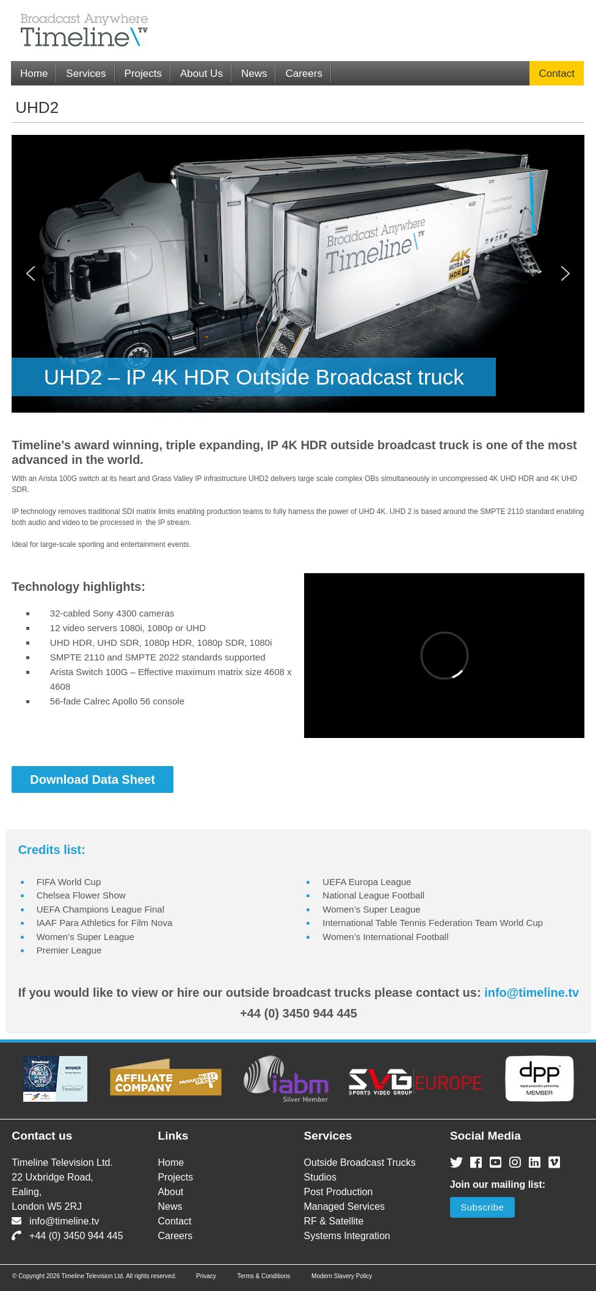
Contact (557, 73)
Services (86, 73)
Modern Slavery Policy (341, 1276)
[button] (30, 273)
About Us (201, 73)
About (170, 1192)
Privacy (206, 1276)
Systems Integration (347, 1236)
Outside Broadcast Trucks (360, 1162)
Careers (303, 73)
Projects (143, 73)
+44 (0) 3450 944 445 (67, 1236)
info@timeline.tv (531, 992)
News (254, 73)
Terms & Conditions (264, 1276)
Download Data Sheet (92, 779)
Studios (320, 1177)
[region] (298, 274)
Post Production (338, 1192)
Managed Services (344, 1206)
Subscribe (482, 1207)
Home (34, 73)
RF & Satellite (334, 1221)
